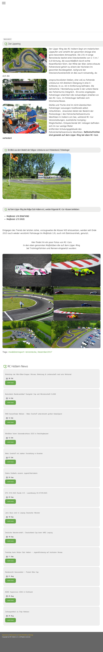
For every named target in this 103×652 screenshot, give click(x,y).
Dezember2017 (45, 352)
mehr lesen (10, 382)
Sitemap (30, 635)
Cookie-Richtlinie (22, 635)
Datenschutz (13, 635)
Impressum (5, 635)
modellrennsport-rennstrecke (22, 352)
